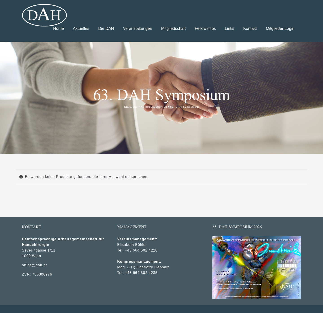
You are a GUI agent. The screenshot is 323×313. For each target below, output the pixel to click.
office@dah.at (34, 263)
